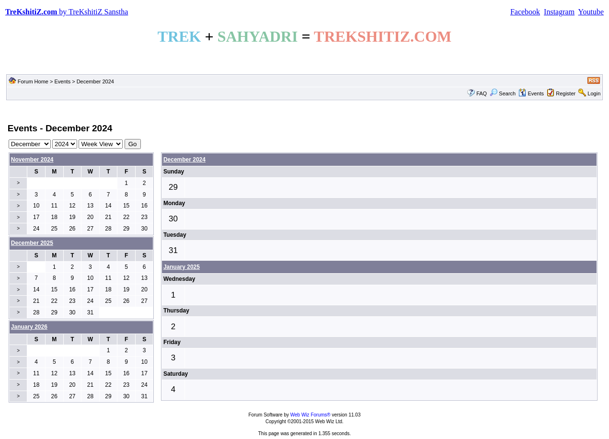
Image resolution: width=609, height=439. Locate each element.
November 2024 (32, 159)
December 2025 (32, 243)
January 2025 (181, 267)
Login (593, 93)
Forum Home (33, 81)
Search (503, 93)
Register (565, 93)
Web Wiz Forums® (310, 414)
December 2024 (184, 159)
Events (63, 81)
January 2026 (29, 326)
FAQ (481, 93)
